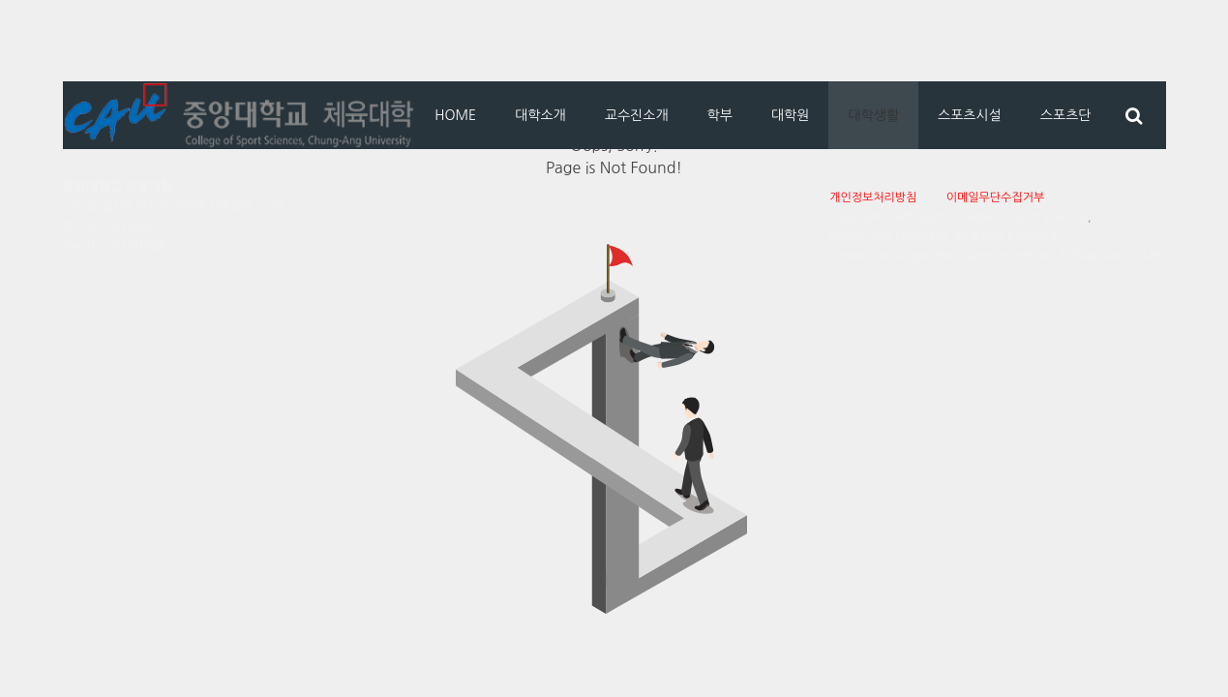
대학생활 (873, 115)
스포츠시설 (970, 115)
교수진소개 (637, 115)
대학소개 (540, 115)
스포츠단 (1066, 115)
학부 (720, 115)
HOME (455, 115)
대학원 (790, 115)
